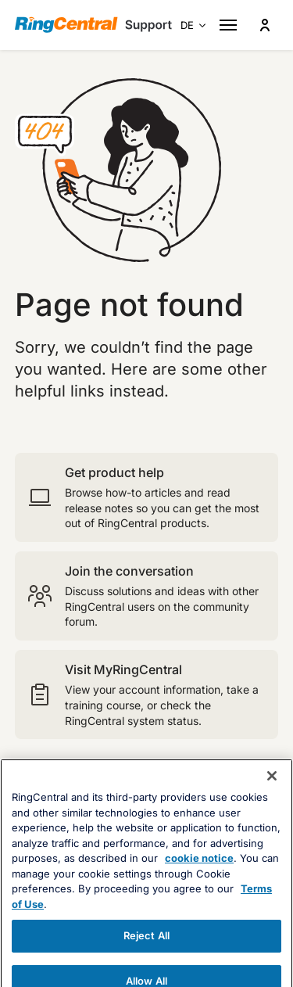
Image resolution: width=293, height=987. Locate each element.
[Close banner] (272, 811)
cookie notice (199, 894)
